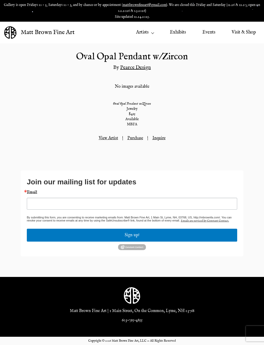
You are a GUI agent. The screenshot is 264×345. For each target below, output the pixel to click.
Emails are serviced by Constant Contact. (205, 221)
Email (32, 193)
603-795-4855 (132, 320)
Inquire (159, 138)
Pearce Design (135, 67)
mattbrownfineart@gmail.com (144, 5)
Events (208, 32)
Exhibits (178, 32)
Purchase (135, 138)
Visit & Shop (244, 32)
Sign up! (132, 235)
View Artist (108, 138)
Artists (145, 32)
